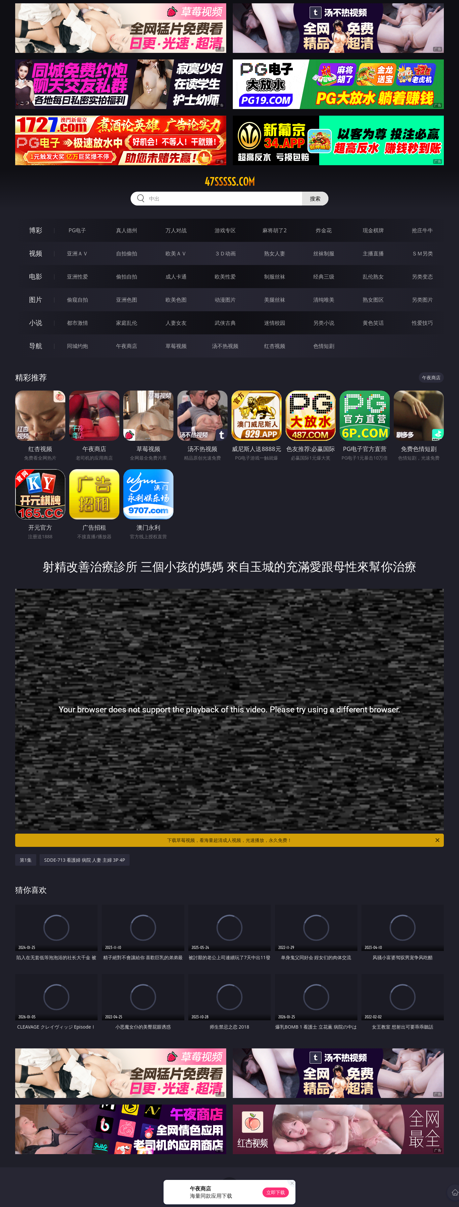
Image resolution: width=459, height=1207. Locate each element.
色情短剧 (323, 346)
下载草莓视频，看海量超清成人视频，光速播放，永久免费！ (304, 840)
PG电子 (77, 230)
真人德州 (126, 230)
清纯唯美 (323, 299)
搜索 (315, 198)
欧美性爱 (225, 276)
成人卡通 (176, 276)
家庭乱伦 (126, 322)
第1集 (26, 860)
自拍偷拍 (126, 253)
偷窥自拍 (77, 299)
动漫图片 (225, 299)
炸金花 (324, 230)
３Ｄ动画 (225, 253)
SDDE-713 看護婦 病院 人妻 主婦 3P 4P (84, 860)
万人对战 (176, 230)
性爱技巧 (422, 322)
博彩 (35, 230)
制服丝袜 (274, 276)
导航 (35, 345)
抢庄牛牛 (422, 230)
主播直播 (373, 253)
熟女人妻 (274, 253)
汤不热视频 (225, 346)
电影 (35, 276)
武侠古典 (225, 322)
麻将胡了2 (274, 230)
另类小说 (323, 322)
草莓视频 (176, 346)
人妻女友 (176, 322)
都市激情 (77, 322)
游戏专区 (225, 230)
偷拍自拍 (126, 276)
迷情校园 (274, 322)
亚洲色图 (126, 299)
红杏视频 (274, 346)
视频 (35, 253)
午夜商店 (126, 346)
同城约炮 (77, 346)
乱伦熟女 (373, 276)
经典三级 (323, 276)
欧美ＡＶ (176, 253)
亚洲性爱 (77, 276)
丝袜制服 (323, 253)
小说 (35, 322)
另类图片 (422, 299)
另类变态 (422, 276)
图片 (35, 299)
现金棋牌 (373, 230)
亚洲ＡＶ (77, 253)
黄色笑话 (373, 322)
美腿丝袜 (274, 299)
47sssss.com (229, 181)
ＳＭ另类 (422, 253)
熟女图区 (373, 299)
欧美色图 (176, 299)
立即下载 (275, 1192)
